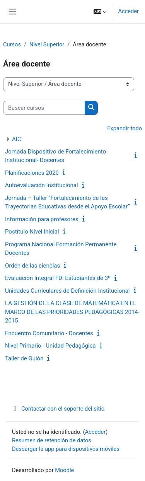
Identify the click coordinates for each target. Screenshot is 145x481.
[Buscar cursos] (44, 108)
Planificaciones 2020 (32, 172)
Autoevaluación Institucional (41, 185)
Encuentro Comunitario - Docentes (49, 333)
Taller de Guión (24, 358)
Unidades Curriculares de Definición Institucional (67, 290)
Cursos (12, 44)
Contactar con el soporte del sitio (58, 408)
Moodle (64, 470)
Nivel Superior (46, 44)
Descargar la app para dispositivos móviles (65, 448)
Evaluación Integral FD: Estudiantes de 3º (58, 278)
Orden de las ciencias (32, 265)
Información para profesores (41, 219)
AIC (16, 139)
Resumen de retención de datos (51, 440)
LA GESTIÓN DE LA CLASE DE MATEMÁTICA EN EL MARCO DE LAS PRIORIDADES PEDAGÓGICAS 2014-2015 (72, 312)
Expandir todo (124, 128)
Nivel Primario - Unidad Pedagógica (50, 345)
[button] (100, 11)
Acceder (128, 11)
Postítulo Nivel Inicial (32, 231)
